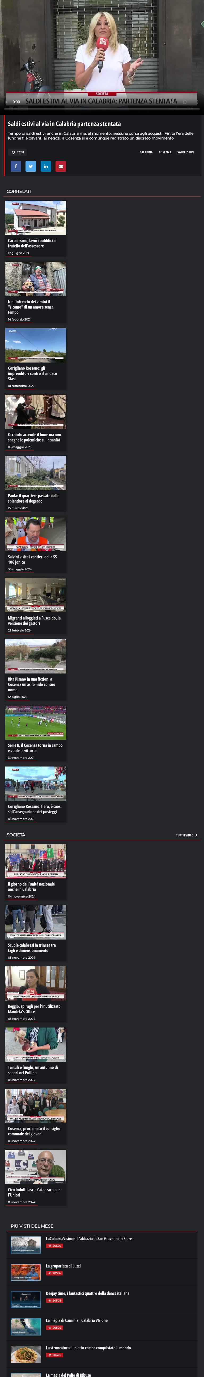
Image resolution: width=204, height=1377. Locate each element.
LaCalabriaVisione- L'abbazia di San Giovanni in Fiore (89, 1238)
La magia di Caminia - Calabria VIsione (77, 1320)
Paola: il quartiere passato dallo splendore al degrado (34, 498)
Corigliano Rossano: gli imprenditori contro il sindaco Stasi (32, 373)
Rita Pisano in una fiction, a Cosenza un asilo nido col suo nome (31, 684)
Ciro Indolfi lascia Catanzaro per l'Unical (34, 1192)
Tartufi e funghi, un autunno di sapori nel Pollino (33, 1070)
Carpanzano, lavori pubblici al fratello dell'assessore (32, 243)
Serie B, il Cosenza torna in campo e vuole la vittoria (35, 747)
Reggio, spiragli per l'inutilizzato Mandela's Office (34, 1008)
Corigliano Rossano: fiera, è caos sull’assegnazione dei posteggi (34, 809)
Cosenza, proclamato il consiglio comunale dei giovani (34, 1131)
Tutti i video (187, 835)
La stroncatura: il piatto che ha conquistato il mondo (88, 1348)
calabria (146, 152)
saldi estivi (185, 152)
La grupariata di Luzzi (63, 1266)
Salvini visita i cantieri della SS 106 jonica (32, 559)
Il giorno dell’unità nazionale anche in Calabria (31, 886)
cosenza (165, 152)
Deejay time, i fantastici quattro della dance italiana (87, 1293)
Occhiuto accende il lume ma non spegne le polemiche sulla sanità (34, 437)
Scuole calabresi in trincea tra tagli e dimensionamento (32, 947)
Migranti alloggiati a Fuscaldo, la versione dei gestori (34, 620)
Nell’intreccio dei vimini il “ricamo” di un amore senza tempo (30, 307)
